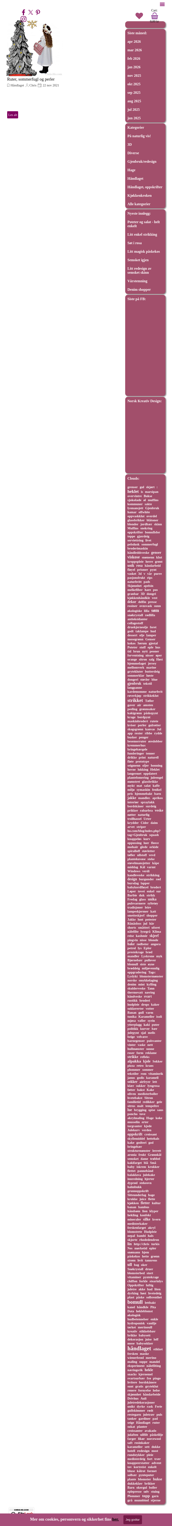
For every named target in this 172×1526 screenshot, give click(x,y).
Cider (144, 823)
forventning (135, 655)
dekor (131, 602)
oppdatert (150, 773)
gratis (139, 1386)
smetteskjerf (135, 915)
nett (150, 1045)
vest (154, 598)
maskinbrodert (137, 721)
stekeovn (146, 1183)
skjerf (154, 936)
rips (149, 577)
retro (140, 1065)
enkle (154, 1319)
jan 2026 (133, 67)
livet (148, 540)
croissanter (135, 1430)
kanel (131, 1307)
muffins (153, 500)
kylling (151, 984)
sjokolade (134, 500)
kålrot (141, 1471)
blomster (144, 1479)
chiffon (132, 1281)
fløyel (131, 569)
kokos (131, 643)
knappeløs (134, 839)
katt (153, 911)
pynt (153, 569)
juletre (132, 1289)
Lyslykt (132, 976)
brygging (140, 1110)
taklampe (141, 631)
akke (141, 1289)
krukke (132, 1199)
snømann (133, 1252)
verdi (145, 871)
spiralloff (133, 851)
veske (159, 810)
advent (156, 1463)
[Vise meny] (162, 4)
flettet (131, 1171)
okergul (141, 1487)
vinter (131, 1045)
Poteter (132, 647)
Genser (150, 639)
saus (160, 1110)
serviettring (135, 540)
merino (151, 1357)
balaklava (134, 1175)
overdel (151, 516)
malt (140, 1106)
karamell (152, 1077)
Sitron (148, 1098)
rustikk (132, 1000)
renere (131, 1390)
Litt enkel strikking (142, 234)
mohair (132, 847)
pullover (150, 960)
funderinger (135, 753)
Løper (131, 891)
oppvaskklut (135, 516)
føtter (131, 1090)
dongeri (132, 679)
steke (151, 859)
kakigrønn (134, 713)
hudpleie (133, 1004)
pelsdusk (133, 544)
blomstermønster (151, 976)
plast (130, 1297)
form (140, 1053)
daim (154, 823)
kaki (147, 1024)
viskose (133, 557)
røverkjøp (134, 695)
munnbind (141, 1500)
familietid (134, 1102)
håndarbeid (153, 565)
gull (141, 1012)
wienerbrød (135, 1357)
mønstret (133, 781)
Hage (131, 170)
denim (131, 984)
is (142, 492)
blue (154, 679)
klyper (153, 1211)
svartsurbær (136, 1378)
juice (143, 1199)
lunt (140, 919)
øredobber (155, 741)
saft (129, 1443)
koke (159, 1118)
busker (132, 737)
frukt (142, 1154)
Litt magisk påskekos (143, 251)
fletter (145, 1203)
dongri (151, 594)
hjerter (149, 1179)
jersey (152, 663)
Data (130, 1311)
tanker (132, 1418)
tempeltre (152, 1106)
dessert (132, 635)
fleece (155, 843)
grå (129, 1500)
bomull (135, 1302)
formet (152, 1471)
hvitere (132, 1382)
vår (149, 573)
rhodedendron (149, 1240)
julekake (149, 1175)
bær (154, 1028)
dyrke (141, 1406)
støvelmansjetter (138, 863)
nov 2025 (134, 75)
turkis (155, 1244)
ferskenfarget (136, 1227)
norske (132, 980)
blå (146, 1163)
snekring (146, 528)
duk (141, 895)
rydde (158, 733)
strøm (131, 1260)
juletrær (149, 1414)
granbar (133, 594)
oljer (145, 765)
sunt (130, 1386)
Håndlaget (17, 85)
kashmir (141, 936)
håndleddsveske (138, 552)
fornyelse (144, 1390)
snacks (132, 1374)
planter (142, 1426)
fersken (132, 1353)
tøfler (131, 855)
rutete (154, 721)
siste (143, 964)
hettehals (153, 1138)
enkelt (152, 1467)
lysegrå (145, 931)
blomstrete (134, 1231)
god (150, 1142)
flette (151, 1199)
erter (145, 1122)
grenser (132, 487)
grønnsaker (147, 709)
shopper (152, 915)
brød (149, 952)
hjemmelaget (136, 663)
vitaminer (134, 1277)
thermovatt (135, 992)
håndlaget (139, 1348)
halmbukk (134, 1187)
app (130, 733)
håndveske (134, 996)
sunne (150, 1049)
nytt (145, 651)
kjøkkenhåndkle (138, 598)
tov (129, 1467)
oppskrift (134, 1134)
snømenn (148, 557)
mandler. (144, 798)
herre (149, 561)
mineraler (134, 1219)
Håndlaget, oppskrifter (144, 187)
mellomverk (135, 667)
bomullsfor (152, 532)
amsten (148, 705)
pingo (157, 1378)
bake (131, 944)
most (154, 1451)
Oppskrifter (135, 1285)
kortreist (140, 1467)
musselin (133, 1122)
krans (149, 1065)
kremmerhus (136, 745)
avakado (150, 1430)
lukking (143, 769)
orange (132, 659)
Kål (142, 867)
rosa (139, 565)
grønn (155, 1256)
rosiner (132, 606)
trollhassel (134, 819)
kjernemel (146, 1374)
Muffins (132, 528)
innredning (135, 1179)
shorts (131, 927)
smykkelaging (148, 980)
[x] (30, 12)
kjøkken (133, 1203)
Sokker (158, 1061)
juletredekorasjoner (141, 1402)
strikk (150, 895)
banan (131, 1207)
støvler (145, 679)
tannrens (151, 1260)
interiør (133, 802)
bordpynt (144, 717)
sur (158, 891)
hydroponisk (136, 1323)
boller (153, 1487)
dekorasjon (135, 1339)
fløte (130, 761)
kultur (156, 1203)
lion (144, 1211)
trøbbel (155, 1159)
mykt (131, 785)
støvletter (148, 851)
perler (142, 725)
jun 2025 (134, 118)
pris (130, 793)
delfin (142, 602)
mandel (154, 1362)
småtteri (143, 927)
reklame (151, 1053)
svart (148, 996)
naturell (153, 757)
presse (152, 602)
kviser (131, 725)
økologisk (134, 1315)
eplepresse (134, 1491)
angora (156, 944)
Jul (159, 729)
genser (156, 552)
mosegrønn (135, 639)
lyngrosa (154, 1086)
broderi (145, 1000)
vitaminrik (155, 1073)
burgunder (146, 879)
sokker (132, 1082)
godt (130, 631)
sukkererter (135, 1008)
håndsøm (133, 1211)
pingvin (132, 940)
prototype (142, 761)
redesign (143, 1451)
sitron (143, 659)
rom (143, 1073)
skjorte (132, 1240)
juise (148, 1339)
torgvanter (134, 1126)
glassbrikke (150, 781)
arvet (131, 827)
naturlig (143, 814)
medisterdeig (136, 1459)
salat (147, 785)
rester (139, 733)
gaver (131, 705)
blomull (132, 964)
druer (149, 1269)
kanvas (150, 729)
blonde (153, 940)
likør (141, 1439)
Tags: (152, 972)
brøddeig (133, 968)
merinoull (145, 1327)
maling (132, 1362)
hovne (131, 769)
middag (132, 867)
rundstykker (136, 1455)
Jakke (131, 919)
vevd (152, 855)
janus (131, 1077)
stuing (155, 1491)
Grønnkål (154, 1154)
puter (155, 1024)
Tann (151, 988)
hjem (145, 1252)
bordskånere (148, 1382)
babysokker (145, 1343)
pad (155, 1418)
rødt (150, 1410)
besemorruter (136, 741)
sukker (141, 1086)
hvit (140, 1260)
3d (140, 573)
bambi (141, 1235)
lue (129, 1110)
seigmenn (133, 765)
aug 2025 (134, 101)
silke (146, 1219)
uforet (155, 927)
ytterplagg (134, 1024)
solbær (132, 1475)
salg (151, 659)
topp (146, 1496)
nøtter (131, 814)
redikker (149, 1102)
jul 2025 (133, 109)
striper (141, 827)
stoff (143, 647)
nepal (131, 1235)
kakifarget (134, 1163)
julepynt (133, 1032)
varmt (151, 867)
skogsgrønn (135, 729)
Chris (33, 85)
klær (130, 1086)
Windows (133, 871)
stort (150, 1273)
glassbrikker (136, 520)
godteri (141, 1142)
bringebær (134, 1146)
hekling (132, 1215)
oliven (131, 1094)
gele (159, 1102)
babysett (144, 1335)
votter (150, 1008)
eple (150, 647)
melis (151, 1032)
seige (130, 1422)
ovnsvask (146, 606)
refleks (144, 1057)
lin (129, 1244)
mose (131, 1343)
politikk (132, 1028)
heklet (133, 491)
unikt (131, 1406)
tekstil (147, 683)
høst (143, 1293)
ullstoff (142, 855)
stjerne (155, 1500)
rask (150, 1406)
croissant (150, 1134)
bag (136, 1265)
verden (146, 1130)
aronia (132, 1154)
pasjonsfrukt (136, 577)
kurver (145, 1028)
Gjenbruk (152, 508)
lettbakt (150, 1302)
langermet (134, 773)
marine (151, 667)
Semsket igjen (138, 260)
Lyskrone (147, 956)
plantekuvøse (136, 859)
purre (158, 573)
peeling (132, 709)
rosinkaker (141, 1443)
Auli (143, 1398)
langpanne (134, 687)
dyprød (132, 1183)
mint (141, 984)
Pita (153, 1307)
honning (156, 765)
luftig (149, 1285)
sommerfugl (150, 544)
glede (144, 847)
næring (150, 992)
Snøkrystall (135, 1269)
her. (115, 1519)
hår (151, 923)
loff (156, 1339)
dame (144, 1159)
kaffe (156, 785)
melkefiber (135, 590)
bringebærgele (137, 749)
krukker (153, 1167)
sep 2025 (133, 92)
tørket (131, 1327)
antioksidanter (137, 619)
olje (141, 635)
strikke (132, 1057)
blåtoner (152, 520)
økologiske (134, 611)
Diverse (133, 153)
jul (145, 923)
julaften (132, 1434)
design (132, 879)
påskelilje (156, 1434)
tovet (141, 891)
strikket (135, 700)
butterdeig (152, 671)
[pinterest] (37, 12)
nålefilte (133, 931)
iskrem (141, 1167)
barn (157, 793)
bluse (131, 1471)
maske (144, 1353)
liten (158, 1289)
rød (158, 879)
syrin (151, 1020)
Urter (147, 819)
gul (142, 487)
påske (140, 1297)
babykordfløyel (137, 887)
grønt (159, 561)
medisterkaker (137, 1223)
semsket (133, 1159)
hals (151, 1235)
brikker (149, 1483)
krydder (133, 823)
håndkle (142, 1307)
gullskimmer (136, 1410)
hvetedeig (154, 1293)
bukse (157, 1479)
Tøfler (149, 701)
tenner (150, 753)
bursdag (133, 883)
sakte (148, 504)
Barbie (132, 895)
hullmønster (135, 1049)
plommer (133, 1069)
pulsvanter (154, 1041)
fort (149, 1459)
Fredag (132, 899)
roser (131, 1053)
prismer (142, 569)
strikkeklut (151, 695)
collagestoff (135, 623)
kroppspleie (135, 561)
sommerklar (135, 675)
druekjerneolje (137, 627)
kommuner (135, 504)
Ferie (158, 1406)
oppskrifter (135, 532)
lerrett (156, 1150)
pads (147, 581)
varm (149, 1012)
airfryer (145, 1082)
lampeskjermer (137, 911)
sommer (147, 1069)
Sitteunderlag (136, 1195)
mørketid (140, 1248)
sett (147, 1447)
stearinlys (156, 1281)
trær (157, 1459)
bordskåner (135, 806)
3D (129, 144)
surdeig (151, 806)
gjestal (153, 643)
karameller (135, 1447)
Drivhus (133, 1398)
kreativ (132, 1331)
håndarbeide (152, 1394)
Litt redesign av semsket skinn (139, 270)
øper (159, 655)
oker (144, 1265)
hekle (149, 1370)
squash (154, 835)
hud (153, 631)
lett (155, 1082)
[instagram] (23, 19)
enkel (150, 891)
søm (155, 610)
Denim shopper (139, 289)
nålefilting (153, 1366)
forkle (143, 1281)
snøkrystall (135, 615)
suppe (143, 1362)
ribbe (148, 733)
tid (129, 651)
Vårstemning (137, 281)
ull (129, 1264)
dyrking (132, 1293)
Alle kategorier (138, 204)
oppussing (134, 843)
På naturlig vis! (139, 136)
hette (145, 1256)
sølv (146, 1491)
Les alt (12, 115)
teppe (131, 536)
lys (140, 948)
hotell (131, 1451)
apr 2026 (134, 41)
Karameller (146, 1016)
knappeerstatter (138, 1463)
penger (143, 737)
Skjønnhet (134, 586)
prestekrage (135, 952)
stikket (158, 1349)
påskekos (133, 1256)
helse (156, 1390)
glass (142, 899)
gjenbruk (134, 683)
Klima (156, 931)
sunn (157, 606)
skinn (158, 524)
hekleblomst (144, 1311)
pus (155, 590)
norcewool (154, 1439)
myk (159, 956)
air (139, 705)
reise (130, 936)
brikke (132, 1335)
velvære (142, 1037)
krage (131, 717)
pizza (131, 1065)
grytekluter (135, 671)
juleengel (156, 777)
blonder (132, 524)
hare (148, 590)
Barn (130, 1487)
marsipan (151, 492)
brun (136, 651)
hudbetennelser (138, 1319)
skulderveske (136, 988)
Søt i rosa (134, 243)
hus (157, 647)
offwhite (144, 512)
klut (159, 557)
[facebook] (23, 12)
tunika (131, 1016)
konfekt (145, 1215)
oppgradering (136, 972)
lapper (145, 883)
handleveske (135, 875)
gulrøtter (154, 725)
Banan (131, 1012)
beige (131, 1037)
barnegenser (136, 1041)
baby (131, 1167)
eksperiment (135, 1366)
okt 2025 (133, 84)
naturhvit (156, 691)
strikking (152, 875)
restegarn (134, 1414)
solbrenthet (154, 1297)
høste (149, 675)
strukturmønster (138, 1150)
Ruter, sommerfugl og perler (31, 79)
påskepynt (151, 713)
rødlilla (150, 615)
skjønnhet (134, 1394)
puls (159, 1414)
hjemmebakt (143, 793)
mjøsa (131, 1020)
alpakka (134, 1061)
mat (139, 785)
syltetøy (153, 903)
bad (150, 1289)
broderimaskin (137, 548)
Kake (150, 1090)
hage (151, 1195)
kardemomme (137, 691)
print (142, 757)
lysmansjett (135, 508)
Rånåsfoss (134, 923)
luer (146, 843)
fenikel (156, 789)
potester (150, 919)
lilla (146, 611)
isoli (159, 1016)
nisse (143, 940)
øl (144, 500)
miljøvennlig (150, 968)
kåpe (155, 863)
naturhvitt (134, 581)
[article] (34, 69)
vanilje (151, 1323)
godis (140, 1077)
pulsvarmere (136, 903)
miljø (131, 789)
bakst (141, 1090)
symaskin (143, 789)
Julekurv (133, 1130)
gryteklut (151, 1386)
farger (131, 1439)
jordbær (146, 524)
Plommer (133, 1496)
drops (145, 1004)
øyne (151, 964)
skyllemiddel (136, 1138)
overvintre (134, 496)
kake (130, 1142)
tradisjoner (135, 907)
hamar (132, 512)
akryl (151, 1227)
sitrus (131, 1106)
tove (142, 1114)
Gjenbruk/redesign (142, 161)
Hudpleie (150, 1231)
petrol (131, 948)
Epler (147, 948)
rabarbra (146, 810)
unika (152, 899)
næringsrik (135, 1370)
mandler (133, 956)
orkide (153, 847)
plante (131, 1479)
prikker (132, 810)
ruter (156, 1422)
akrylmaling (135, 1118)
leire (148, 907)
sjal (143, 1032)
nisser (150, 655)
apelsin (148, 586)
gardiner (145, 1418)
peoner (154, 651)
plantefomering (138, 777)
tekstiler (133, 1073)
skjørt (150, 487)
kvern (156, 1219)
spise (151, 1110)
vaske (142, 1045)
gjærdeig (143, 536)
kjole (146, 1061)
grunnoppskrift (138, 1191)
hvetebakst (134, 1098)
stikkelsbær (147, 1331)
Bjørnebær (134, 960)
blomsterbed (136, 1273)
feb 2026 (133, 58)
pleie (150, 1455)
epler (152, 1248)
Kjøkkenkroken (139, 195)
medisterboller (148, 1094)
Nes (129, 1248)
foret (153, 627)
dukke (155, 1447)
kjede (148, 1126)
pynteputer (146, 1475)
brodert (155, 887)
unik (130, 565)
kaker (155, 1004)
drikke (132, 757)
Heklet (155, 769)
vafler (142, 1020)
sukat (131, 1426)
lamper (151, 635)
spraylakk (148, 802)
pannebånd (145, 1171)
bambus (143, 1207)
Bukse (148, 496)
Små (153, 1163)
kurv (146, 839)
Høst (159, 659)
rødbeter (143, 944)
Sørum (142, 643)
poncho (132, 1114)
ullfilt (144, 1434)
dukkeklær (134, 1483)
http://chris (141, 1244)
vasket (131, 573)
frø (149, 1378)
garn (155, 1496)
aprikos (157, 798)
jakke (131, 798)
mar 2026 (134, 50)
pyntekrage (151, 1277)
